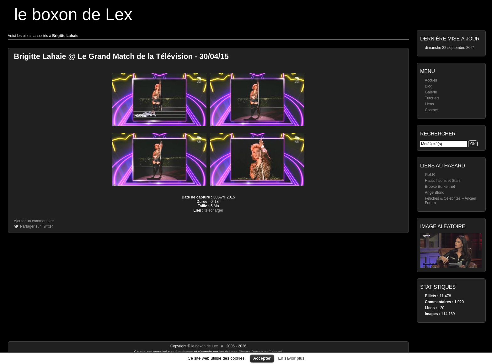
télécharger (214, 210)
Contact (431, 110)
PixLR (430, 174)
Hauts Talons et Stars (443, 180)
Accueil (431, 80)
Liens (429, 104)
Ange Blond (434, 192)
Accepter (262, 358)
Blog (428, 86)
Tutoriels (432, 98)
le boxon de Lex (73, 14)
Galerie (431, 92)
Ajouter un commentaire (34, 221)
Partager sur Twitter (36, 226)
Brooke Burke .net (440, 186)
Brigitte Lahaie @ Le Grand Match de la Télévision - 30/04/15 (121, 56)
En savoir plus (291, 358)
